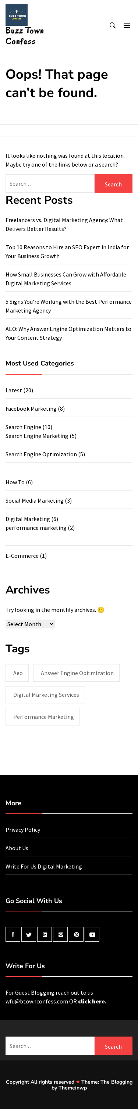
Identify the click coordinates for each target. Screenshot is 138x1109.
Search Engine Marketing (37, 435)
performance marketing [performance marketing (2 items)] (43, 716)
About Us (17, 848)
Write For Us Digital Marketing (44, 866)
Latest (14, 390)
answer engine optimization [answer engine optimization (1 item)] (77, 673)
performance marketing (36, 527)
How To (15, 482)
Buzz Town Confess (25, 36)
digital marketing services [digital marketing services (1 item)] (46, 694)
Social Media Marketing (35, 500)
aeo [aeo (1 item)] (18, 673)
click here (91, 1001)
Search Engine (23, 427)
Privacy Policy (23, 829)
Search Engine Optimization (41, 454)
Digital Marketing (28, 519)
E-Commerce (22, 555)
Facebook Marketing (31, 408)
